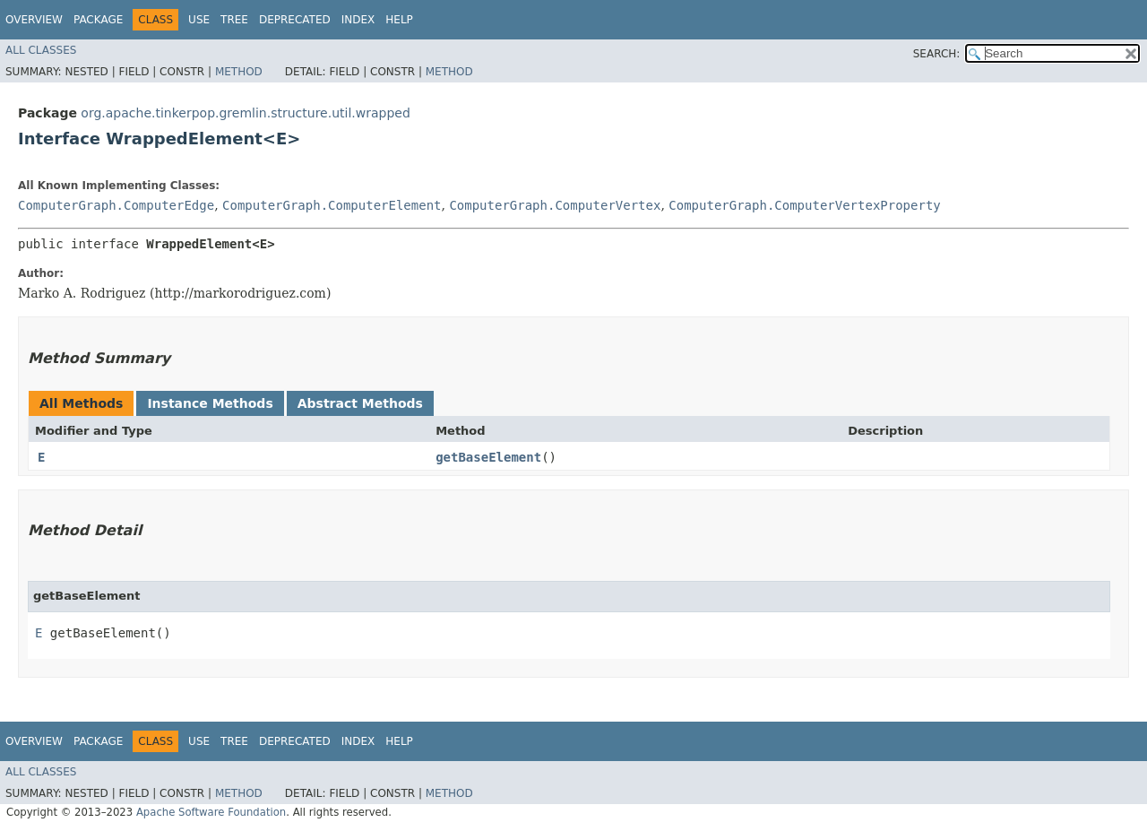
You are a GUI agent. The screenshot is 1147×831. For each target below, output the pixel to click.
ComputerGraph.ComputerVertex (554, 205)
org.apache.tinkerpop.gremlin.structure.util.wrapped (245, 113)
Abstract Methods (360, 403)
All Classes (40, 50)
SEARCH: (937, 54)
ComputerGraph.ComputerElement (331, 205)
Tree (234, 19)
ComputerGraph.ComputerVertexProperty (804, 205)
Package (98, 19)
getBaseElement (488, 457)
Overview (34, 19)
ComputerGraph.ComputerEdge (116, 205)
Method (239, 71)
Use (199, 19)
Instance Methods (209, 403)
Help (399, 19)
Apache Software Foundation (211, 812)
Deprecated (295, 19)
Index (358, 19)
